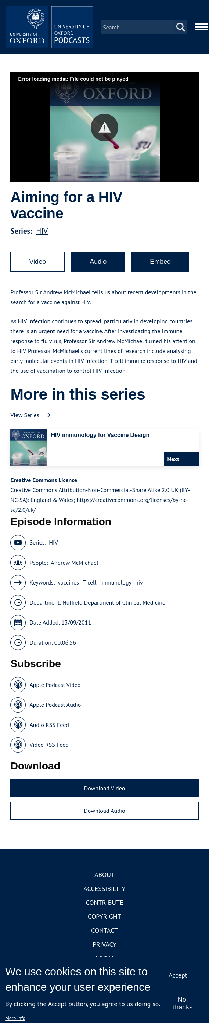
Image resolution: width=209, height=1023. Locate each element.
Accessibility (104, 889)
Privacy (104, 944)
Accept (178, 975)
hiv (139, 583)
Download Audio (104, 811)
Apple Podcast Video (54, 685)
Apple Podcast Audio (55, 705)
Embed (160, 262)
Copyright (104, 917)
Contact (104, 930)
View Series (24, 415)
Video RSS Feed (49, 745)
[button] (104, 128)
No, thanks (182, 1003)
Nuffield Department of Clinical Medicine (113, 603)
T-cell (90, 583)
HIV (42, 231)
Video (37, 262)
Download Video (104, 788)
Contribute (104, 903)
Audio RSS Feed (49, 725)
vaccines (68, 583)
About (104, 875)
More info (15, 1018)
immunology (115, 583)
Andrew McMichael (74, 563)
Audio (98, 262)
